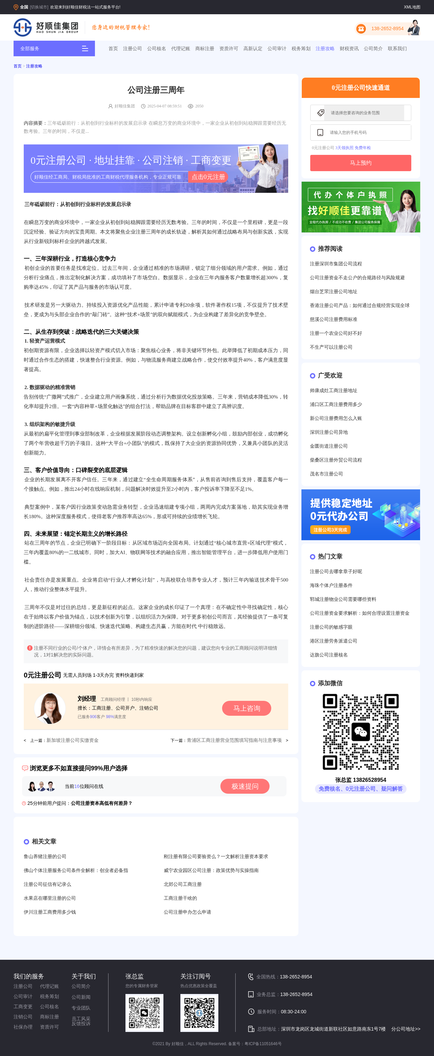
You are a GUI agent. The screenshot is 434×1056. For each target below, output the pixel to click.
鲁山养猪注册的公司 (45, 856)
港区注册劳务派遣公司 (333, 641)
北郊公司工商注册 (183, 884)
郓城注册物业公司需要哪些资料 (343, 599)
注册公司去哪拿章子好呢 (336, 571)
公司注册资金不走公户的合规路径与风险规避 (357, 277)
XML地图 (412, 7)
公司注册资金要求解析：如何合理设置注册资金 (360, 613)
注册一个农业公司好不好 (336, 333)
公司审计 (277, 48)
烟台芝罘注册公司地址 (333, 291)
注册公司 (132, 48)
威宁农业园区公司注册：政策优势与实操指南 (211, 870)
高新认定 (252, 48)
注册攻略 (325, 48)
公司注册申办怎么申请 (187, 912)
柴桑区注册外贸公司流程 (336, 460)
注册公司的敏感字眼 (331, 627)
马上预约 (361, 163)
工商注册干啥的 (180, 898)
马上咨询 (246, 708)
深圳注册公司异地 (329, 432)
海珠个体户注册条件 (331, 585)
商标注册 (204, 48)
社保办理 (23, 1027)
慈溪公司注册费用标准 (333, 319)
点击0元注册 (208, 177)
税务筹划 (301, 48)
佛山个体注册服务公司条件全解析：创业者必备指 (76, 870)
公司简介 (373, 48)
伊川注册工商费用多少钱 (50, 912)
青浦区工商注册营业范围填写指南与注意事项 (234, 740)
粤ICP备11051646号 (262, 1043)
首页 (113, 48)
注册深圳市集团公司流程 (336, 263)
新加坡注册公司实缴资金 (72, 740)
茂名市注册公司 (326, 473)
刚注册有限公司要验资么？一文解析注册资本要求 (216, 856)
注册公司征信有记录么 (47, 884)
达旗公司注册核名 (329, 654)
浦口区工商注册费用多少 (336, 404)
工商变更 (23, 1006)
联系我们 (397, 48)
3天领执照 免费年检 (353, 147)
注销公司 (23, 1016)
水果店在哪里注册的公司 (50, 898)
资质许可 (228, 48)
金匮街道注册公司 (329, 446)
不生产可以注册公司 (331, 347)
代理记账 (180, 48)
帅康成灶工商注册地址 (333, 390)
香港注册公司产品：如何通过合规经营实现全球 (360, 305)
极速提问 (245, 786)
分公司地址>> (405, 1029)
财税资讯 (349, 48)
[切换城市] (39, 7)
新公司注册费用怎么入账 (336, 418)
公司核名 (156, 48)
